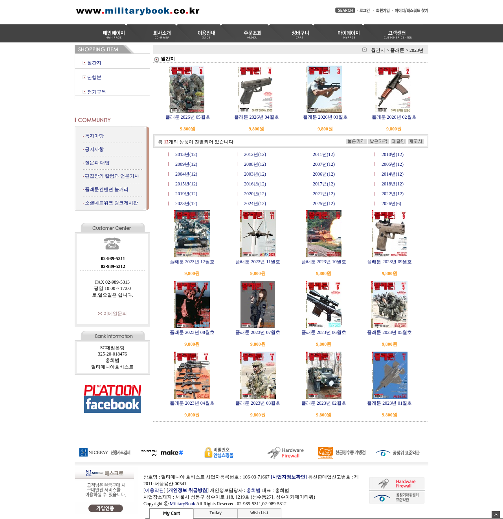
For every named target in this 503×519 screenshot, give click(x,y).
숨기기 (496, 514)
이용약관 (154, 490)
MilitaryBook (182, 503)
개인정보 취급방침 (187, 490)
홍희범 (253, 490)
